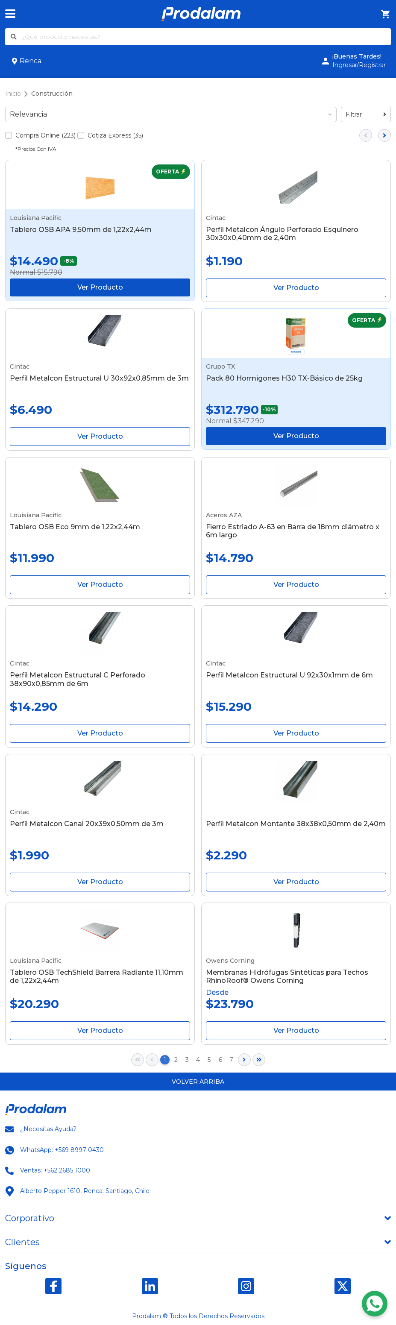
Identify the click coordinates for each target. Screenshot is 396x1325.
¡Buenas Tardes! (356, 56)
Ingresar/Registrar (359, 65)
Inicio (13, 93)
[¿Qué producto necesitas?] (206, 36)
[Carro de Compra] (386, 14)
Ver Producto (100, 287)
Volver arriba (198, 1081)
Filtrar (366, 114)
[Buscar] (13, 36)
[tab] (198, 1218)
